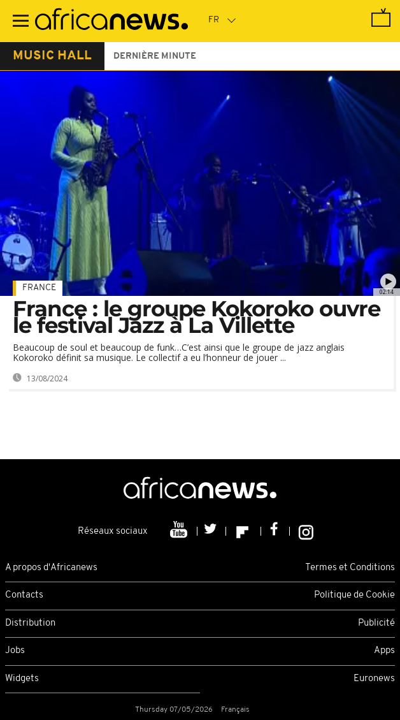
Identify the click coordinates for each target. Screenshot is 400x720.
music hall (52, 56)
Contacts (24, 595)
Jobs (15, 651)
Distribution (30, 623)
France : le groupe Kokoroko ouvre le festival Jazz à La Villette (196, 317)
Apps (384, 651)
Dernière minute (154, 56)
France (39, 288)
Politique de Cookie (354, 595)
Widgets (22, 679)
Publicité (376, 623)
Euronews (374, 679)
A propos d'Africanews (51, 568)
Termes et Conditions (350, 568)
